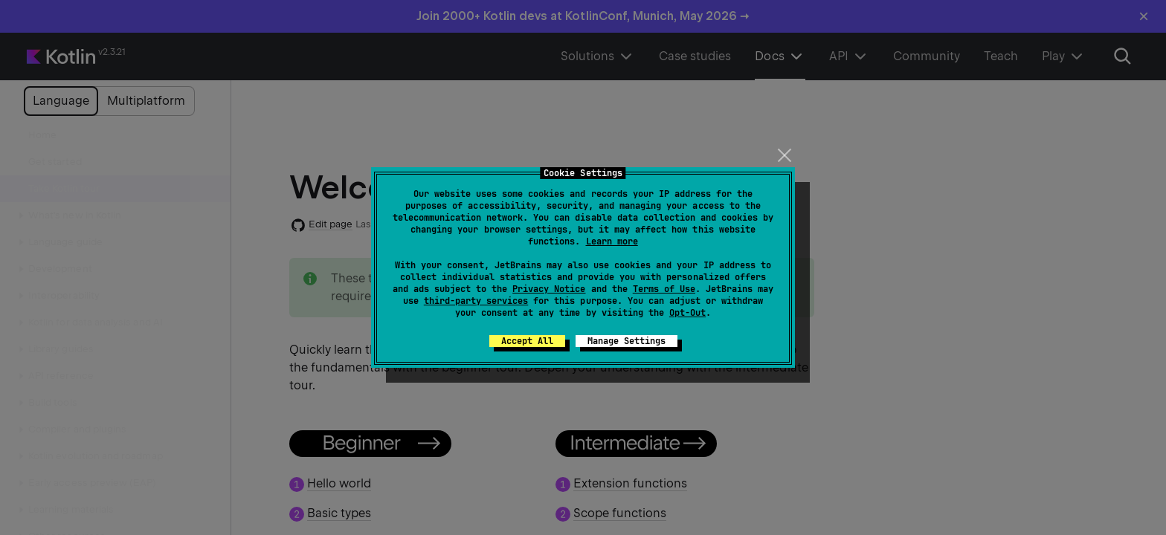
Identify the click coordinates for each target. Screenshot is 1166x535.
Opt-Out (687, 313)
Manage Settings (626, 341)
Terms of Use (664, 289)
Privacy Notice (548, 289)
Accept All (527, 341)
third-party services (476, 301)
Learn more (612, 241)
